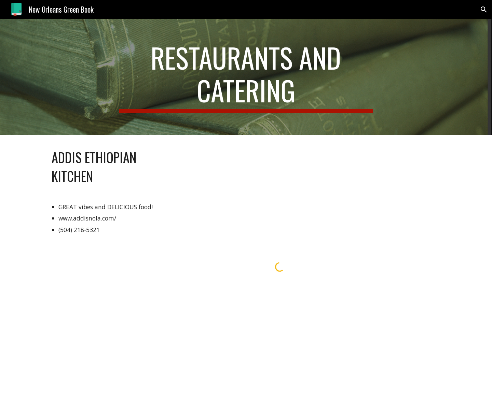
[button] (484, 9)
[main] (246, 77)
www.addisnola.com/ (87, 218)
